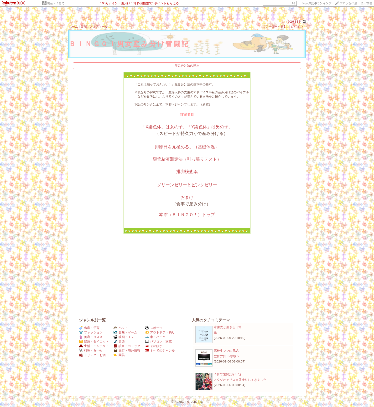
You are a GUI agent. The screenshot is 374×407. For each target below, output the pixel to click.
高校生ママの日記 (226, 350)
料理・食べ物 (91, 350)
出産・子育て (55, 3)
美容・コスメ (91, 337)
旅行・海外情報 (127, 350)
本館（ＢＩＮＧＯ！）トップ (187, 214)
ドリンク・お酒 (92, 355)
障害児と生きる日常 (228, 327)
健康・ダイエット (94, 341)
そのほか (153, 346)
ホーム (73, 26)
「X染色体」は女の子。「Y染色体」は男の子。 (187, 126)
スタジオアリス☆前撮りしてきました (240, 380)
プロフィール (98, 26)
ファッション (91, 332)
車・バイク (155, 337)
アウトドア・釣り (160, 332)
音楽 (119, 341)
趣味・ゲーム (125, 332)
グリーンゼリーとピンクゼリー (187, 185)
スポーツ (153, 328)
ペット (121, 328)
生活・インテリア (94, 346)
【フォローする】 (274, 26)
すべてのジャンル (160, 350)
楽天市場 (366, 3)
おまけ (187, 197)
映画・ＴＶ (124, 337)
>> (316, 3)
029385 (294, 21)
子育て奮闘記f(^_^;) (227, 374)
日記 (84, 26)
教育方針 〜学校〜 (226, 356)
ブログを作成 (348, 3)
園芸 (119, 355)
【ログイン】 (297, 26)
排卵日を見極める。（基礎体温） (187, 146)
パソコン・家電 (158, 341)
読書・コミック (127, 346)
